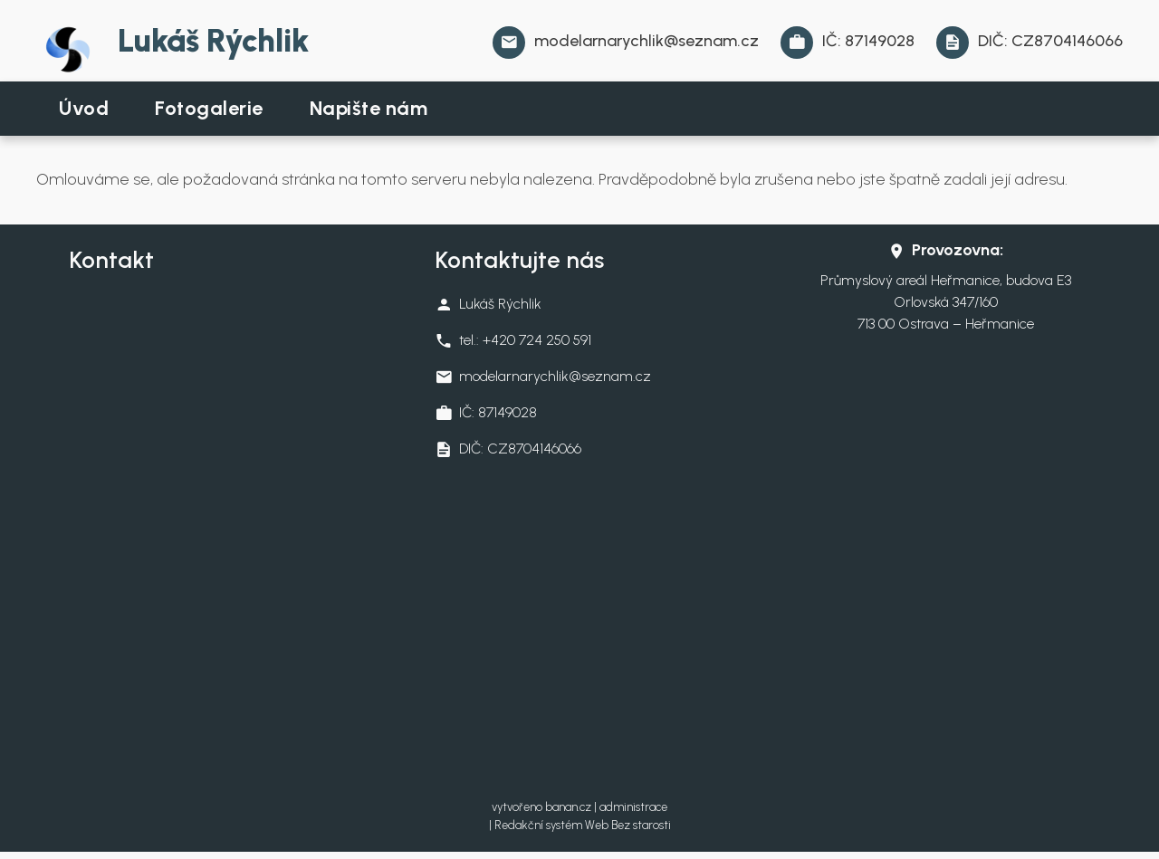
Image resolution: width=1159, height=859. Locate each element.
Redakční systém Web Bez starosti (582, 825)
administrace (633, 807)
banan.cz (568, 807)
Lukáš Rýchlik (213, 41)
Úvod (84, 108)
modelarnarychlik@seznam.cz (646, 41)
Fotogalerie (209, 108)
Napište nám (369, 108)
